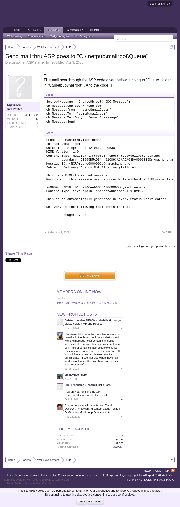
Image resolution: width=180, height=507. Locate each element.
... (100, 36)
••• (122, 328)
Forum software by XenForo (37, 479)
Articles (34, 29)
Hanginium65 (73, 334)
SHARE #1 (168, 232)
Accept (81, 501)
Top (166, 470)
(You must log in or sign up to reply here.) (151, 246)
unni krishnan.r (74, 385)
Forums (53, 30)
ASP (30, 62)
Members (97, 29)
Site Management (84, 36)
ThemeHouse (59, 483)
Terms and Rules (139, 479)
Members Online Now (79, 292)
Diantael (61, 298)
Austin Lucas (73, 405)
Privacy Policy (165, 479)
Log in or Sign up (160, 3)
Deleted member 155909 (80, 320)
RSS (173, 470)
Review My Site (36, 36)
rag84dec (57, 62)
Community (75, 29)
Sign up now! (90, 275)
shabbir (103, 320)
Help (147, 470)
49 (36, 119)
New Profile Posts (77, 314)
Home (17, 29)
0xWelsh (118, 447)
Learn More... (95, 501)
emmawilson (72, 374)
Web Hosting (14, 36)
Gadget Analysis (59, 36)
